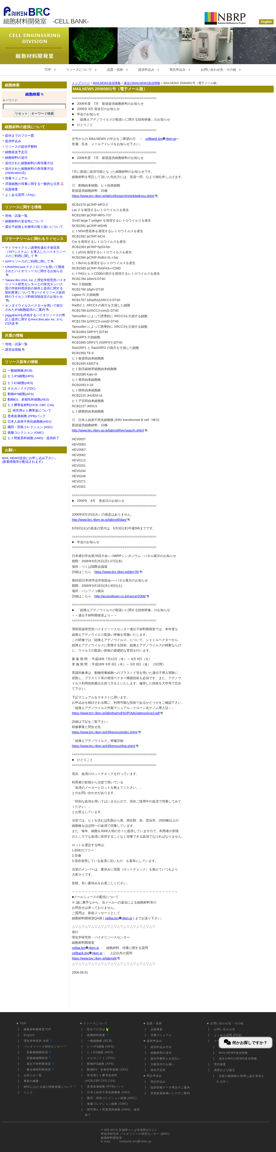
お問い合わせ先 (224, 1029)
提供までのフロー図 (19, 135)
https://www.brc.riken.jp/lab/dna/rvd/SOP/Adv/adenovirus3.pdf (117, 713)
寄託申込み (177, 69)
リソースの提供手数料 (21, 146)
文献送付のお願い (163, 1064)
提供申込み (146, 69)
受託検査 (220, 1064)
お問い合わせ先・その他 (218, 69)
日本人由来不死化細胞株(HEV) (29, 421)
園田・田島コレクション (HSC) (30, 427)
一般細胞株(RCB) (20, 370)
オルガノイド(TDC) (21, 388)
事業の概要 (31, 1081)
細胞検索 (34, 94)
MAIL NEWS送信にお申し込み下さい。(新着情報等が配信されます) (30, 460)
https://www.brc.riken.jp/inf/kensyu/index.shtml (106, 732)
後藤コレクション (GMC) (26, 432)
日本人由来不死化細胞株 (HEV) (108, 1092)
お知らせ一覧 (33, 1075)
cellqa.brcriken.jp (118, 918)
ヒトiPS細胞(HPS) (21, 376)
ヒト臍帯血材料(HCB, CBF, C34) (31, 405)
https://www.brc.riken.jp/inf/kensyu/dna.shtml (105, 746)
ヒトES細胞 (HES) (100, 1052)
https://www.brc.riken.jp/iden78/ (118, 572)
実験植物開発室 (37, 1058)
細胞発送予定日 (16, 152)
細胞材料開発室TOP (37, 1029)
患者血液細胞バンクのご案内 (170, 1093)
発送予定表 (158, 1070)
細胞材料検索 (97, 1035)
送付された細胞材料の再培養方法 (29, 163)
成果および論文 (224, 1070)
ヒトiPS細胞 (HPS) (100, 1046)
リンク (28, 1092)
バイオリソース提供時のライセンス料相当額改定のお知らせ (35, 296)
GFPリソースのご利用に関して (29, 261)
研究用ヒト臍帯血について (32, 410)
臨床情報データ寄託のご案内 (170, 1087)
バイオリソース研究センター (45, 1046)
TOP (48, 69)
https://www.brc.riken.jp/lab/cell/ (96, 958)
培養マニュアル (16, 178)
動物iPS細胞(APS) (21, 394)
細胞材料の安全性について (24, 221)
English (29, 1035)
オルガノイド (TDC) (101, 1058)
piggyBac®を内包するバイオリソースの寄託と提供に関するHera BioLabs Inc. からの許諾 (35, 319)
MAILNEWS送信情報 (233, 1052)
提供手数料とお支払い (166, 1058)
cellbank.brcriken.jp (160, 139)
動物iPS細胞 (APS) (100, 1063)
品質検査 (11, 189)
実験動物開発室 (37, 1052)
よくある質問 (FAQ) (228, 1035)
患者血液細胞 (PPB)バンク (27, 416)
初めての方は (98, 1029)
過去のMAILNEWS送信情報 (238, 1058)
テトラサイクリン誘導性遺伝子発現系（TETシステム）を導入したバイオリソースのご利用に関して (35, 252)
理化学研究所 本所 (38, 1040)
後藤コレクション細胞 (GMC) (107, 1103)
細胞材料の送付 (16, 157)
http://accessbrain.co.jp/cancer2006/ (121, 596)
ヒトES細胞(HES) (20, 383)
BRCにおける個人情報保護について (50, 1086)
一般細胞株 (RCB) (99, 1040)
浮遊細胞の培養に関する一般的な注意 (32, 184)
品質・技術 (115, 69)
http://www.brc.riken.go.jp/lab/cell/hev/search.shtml (109, 430)
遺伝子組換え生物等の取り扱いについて (34, 227)
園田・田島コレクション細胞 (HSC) (111, 1098)
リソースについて (79, 69)
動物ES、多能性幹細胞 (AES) (107, 1069)
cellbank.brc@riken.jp (135, 1141)
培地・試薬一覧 (16, 215)
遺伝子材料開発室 (39, 1063)
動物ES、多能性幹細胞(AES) (28, 399)
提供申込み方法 (161, 1047)
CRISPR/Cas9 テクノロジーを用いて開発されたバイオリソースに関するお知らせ (35, 270)
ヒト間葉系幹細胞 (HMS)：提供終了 (33, 438)
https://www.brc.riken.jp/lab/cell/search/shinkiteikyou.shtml (115, 196)
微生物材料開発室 (39, 1069)
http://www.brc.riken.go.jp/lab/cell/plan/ (101, 520)
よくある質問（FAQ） (21, 195)
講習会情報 (14, 349)
